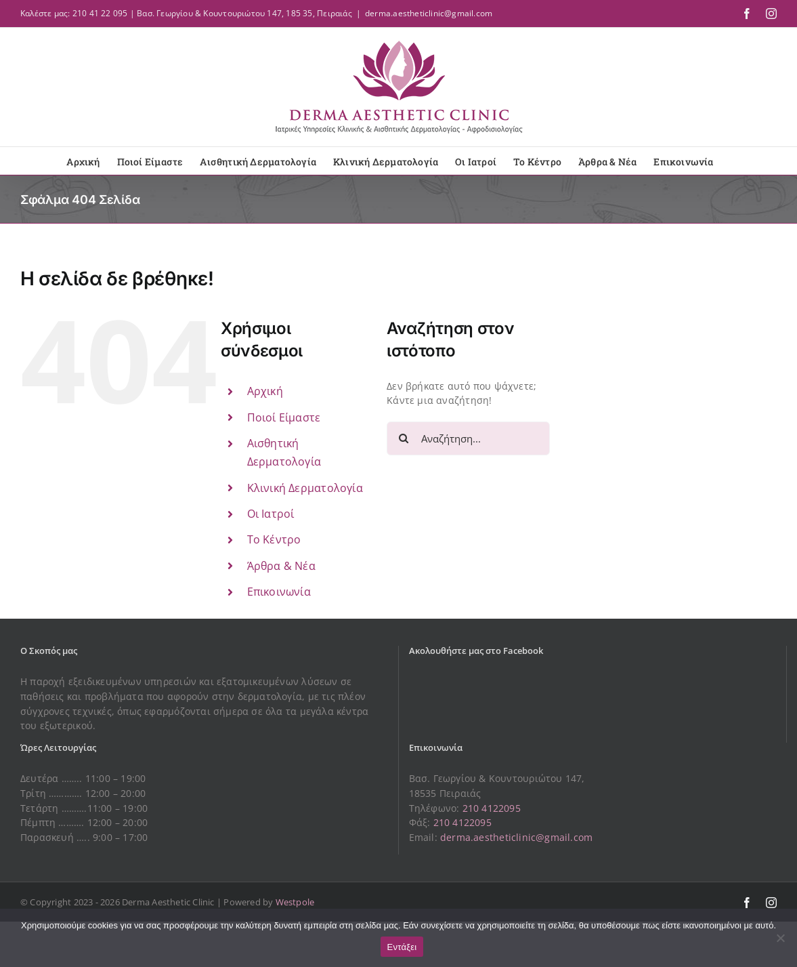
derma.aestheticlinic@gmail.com (428, 13)
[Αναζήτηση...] (468, 438)
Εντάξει (402, 947)
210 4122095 (491, 808)
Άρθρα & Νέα (281, 565)
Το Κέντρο (274, 539)
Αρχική (265, 391)
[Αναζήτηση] (404, 438)
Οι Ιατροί (271, 513)
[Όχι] (780, 938)
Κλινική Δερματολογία (305, 487)
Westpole (295, 902)
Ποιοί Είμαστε (284, 417)
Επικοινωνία (279, 591)
